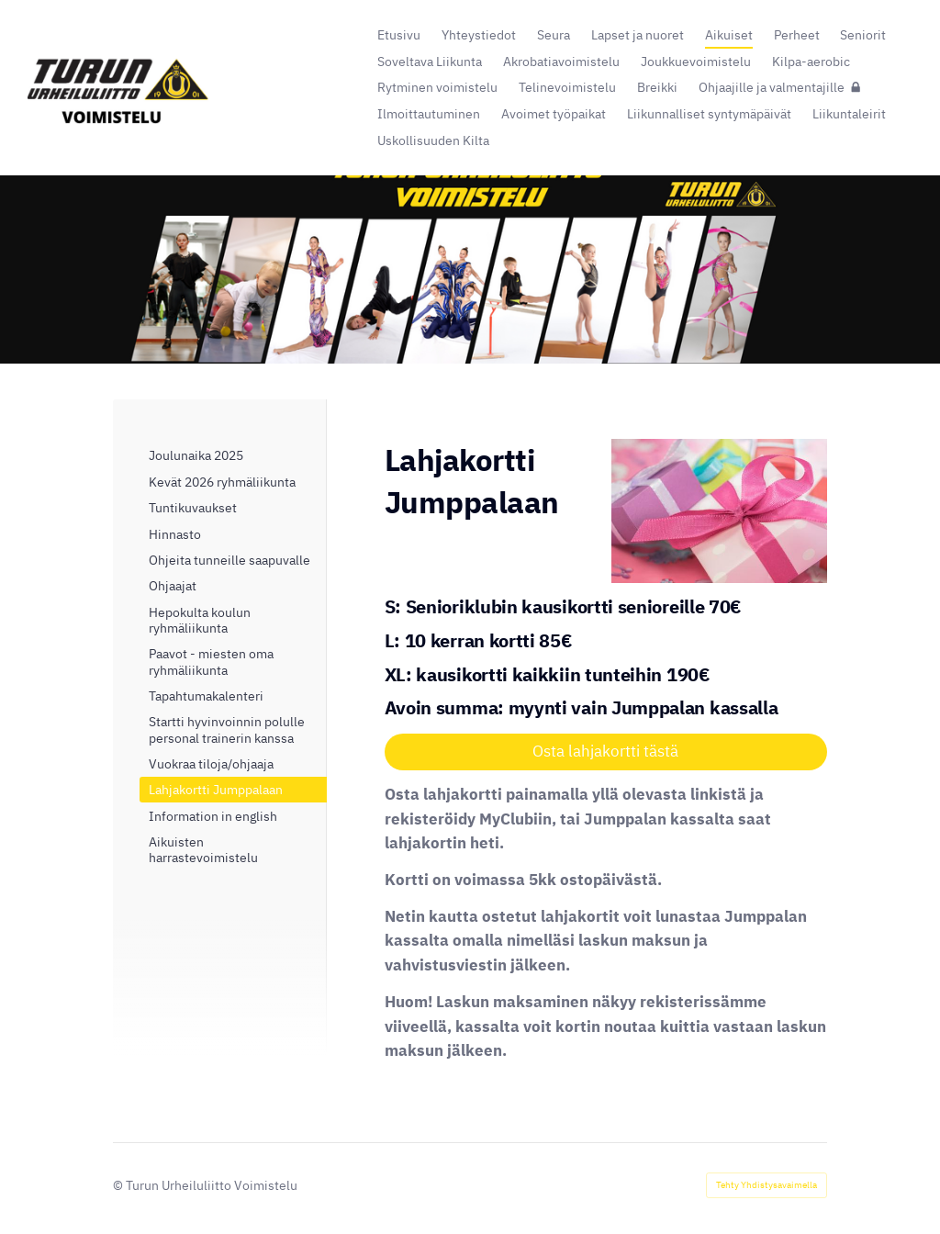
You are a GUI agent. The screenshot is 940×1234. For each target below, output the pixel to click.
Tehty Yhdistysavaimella (766, 1185)
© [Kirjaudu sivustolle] (119, 1185)
